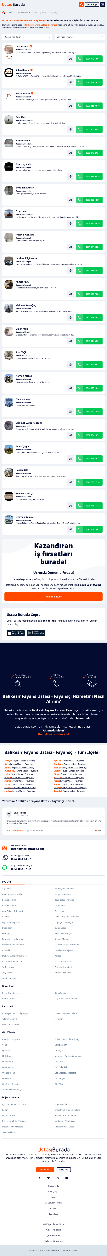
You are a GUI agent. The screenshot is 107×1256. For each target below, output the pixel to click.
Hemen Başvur (53, 596)
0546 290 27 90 (92, 482)
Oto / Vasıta (8, 1032)
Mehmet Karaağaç (26, 305)
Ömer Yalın (22, 328)
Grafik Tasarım (8, 1115)
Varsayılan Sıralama (80, 37)
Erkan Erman (23, 93)
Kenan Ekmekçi (24, 493)
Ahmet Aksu (22, 281)
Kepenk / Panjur (62, 939)
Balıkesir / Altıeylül (23, 167)
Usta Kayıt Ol (45, 1169)
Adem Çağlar (23, 446)
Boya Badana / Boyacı (64, 900)
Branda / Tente (9, 905)
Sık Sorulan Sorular (53, 1202)
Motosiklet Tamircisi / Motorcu (68, 1056)
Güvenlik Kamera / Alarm (66, 1013)
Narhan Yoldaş (24, 375)
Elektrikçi (6, 933)
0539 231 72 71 (92, 458)
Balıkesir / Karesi (23, 332)
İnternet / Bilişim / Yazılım (14, 1121)
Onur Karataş (23, 399)
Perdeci (58, 956)
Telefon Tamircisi (9, 1019)
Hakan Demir (23, 140)
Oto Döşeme (8, 1067)
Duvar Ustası (60, 928)
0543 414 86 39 (92, 341)
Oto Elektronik (8, 1072)
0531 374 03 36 (92, 247)
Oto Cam (59, 1061)
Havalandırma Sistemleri (66, 1115)
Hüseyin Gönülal (25, 234)
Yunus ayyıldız (23, 164)
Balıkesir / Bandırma (24, 120)
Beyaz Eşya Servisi (10, 993)
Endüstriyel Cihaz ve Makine (67, 1110)
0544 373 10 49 (92, 388)
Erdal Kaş (21, 211)
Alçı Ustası (7, 888)
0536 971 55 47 (92, 505)
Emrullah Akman (25, 187)
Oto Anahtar (8, 1061)
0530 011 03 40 (92, 105)
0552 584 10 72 (92, 435)
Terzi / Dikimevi (9, 1132)
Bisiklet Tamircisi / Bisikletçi (67, 1039)
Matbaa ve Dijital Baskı (65, 1121)
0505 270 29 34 (92, 153)
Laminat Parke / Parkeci (13, 944)
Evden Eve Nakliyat (63, 933)
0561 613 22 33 (92, 270)
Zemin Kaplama (9, 978)
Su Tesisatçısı (8, 967)
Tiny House (7, 972)
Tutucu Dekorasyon (15, 830)
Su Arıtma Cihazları (63, 961)
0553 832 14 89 (92, 200)
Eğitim (5, 1110)
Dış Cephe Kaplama (11, 922)
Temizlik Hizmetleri (63, 967)
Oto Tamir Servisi (10, 1084)
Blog (53, 1197)
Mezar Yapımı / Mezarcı (12, 1126)
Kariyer (53, 1208)
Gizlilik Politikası (53, 1229)
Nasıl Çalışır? (53, 1191)
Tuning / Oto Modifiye (12, 1089)
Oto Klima (6, 1078)
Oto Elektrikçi (61, 1067)
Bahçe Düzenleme (63, 894)
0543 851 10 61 (92, 529)
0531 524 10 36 (92, 411)
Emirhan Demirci (25, 517)
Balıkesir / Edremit (23, 73)
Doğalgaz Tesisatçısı (64, 922)
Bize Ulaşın (53, 1214)
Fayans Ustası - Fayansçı (18, 12)
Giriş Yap (92, 4)
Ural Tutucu (22, 46)
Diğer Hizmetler (11, 1097)
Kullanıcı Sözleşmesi (53, 1241)
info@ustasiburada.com (27, 849)
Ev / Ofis (6, 881)
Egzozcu (6, 1050)
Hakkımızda (53, 1186)
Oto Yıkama (60, 1084)
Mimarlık (6, 950)
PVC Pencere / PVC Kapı (13, 961)
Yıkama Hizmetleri (63, 972)
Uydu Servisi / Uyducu (12, 1024)
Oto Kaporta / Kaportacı (65, 1072)
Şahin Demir (22, 70)
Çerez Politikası (53, 1235)
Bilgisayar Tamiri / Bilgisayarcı (15, 1013)
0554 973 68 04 (92, 58)
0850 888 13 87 (21, 859)
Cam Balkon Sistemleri (12, 911)
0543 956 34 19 (92, 223)
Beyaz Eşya (8, 986)
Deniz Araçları (61, 1044)
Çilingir (5, 916)
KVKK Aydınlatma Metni (53, 1224)
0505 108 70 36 (92, 294)
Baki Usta (21, 117)
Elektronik (8, 1006)
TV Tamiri (59, 1019)
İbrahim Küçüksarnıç (27, 258)
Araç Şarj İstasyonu (11, 1039)
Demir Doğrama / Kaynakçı (67, 916)
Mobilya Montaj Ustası (65, 950)
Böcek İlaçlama (9, 900)
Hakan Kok (22, 469)
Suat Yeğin (21, 352)
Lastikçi (58, 1050)
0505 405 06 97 (92, 129)
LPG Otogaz (7, 1056)
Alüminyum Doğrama (64, 888)
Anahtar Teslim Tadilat (12, 894)
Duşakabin (7, 928)
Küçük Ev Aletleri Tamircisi (66, 998)
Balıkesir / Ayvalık (23, 50)
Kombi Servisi (8, 998)
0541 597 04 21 (92, 364)
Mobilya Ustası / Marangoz (14, 956)
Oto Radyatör (61, 1078)
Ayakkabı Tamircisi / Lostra (14, 1104)
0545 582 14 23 (92, 82)
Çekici (5, 1044)
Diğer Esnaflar (61, 1104)
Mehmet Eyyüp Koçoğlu (29, 422)
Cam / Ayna (60, 905)
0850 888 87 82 (21, 869)
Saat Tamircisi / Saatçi (64, 1126)
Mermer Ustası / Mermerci (67, 944)
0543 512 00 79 (92, 176)
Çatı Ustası (59, 911)
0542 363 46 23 (92, 317)
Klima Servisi (60, 993)
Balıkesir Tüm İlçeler (27, 37)
